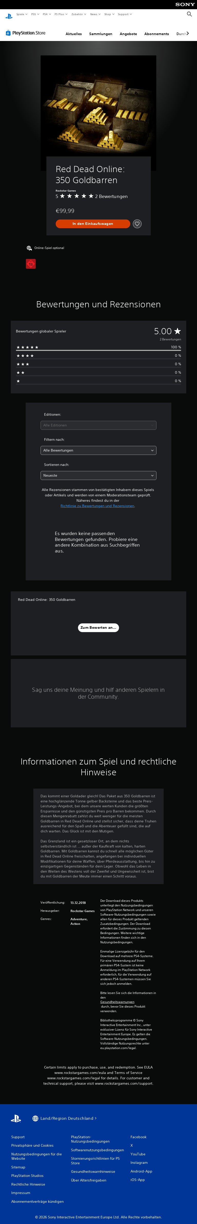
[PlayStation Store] (26, 28)
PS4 (45, 14)
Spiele (20, 14)
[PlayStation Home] (9, 14)
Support (123, 14)
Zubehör (77, 14)
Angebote (128, 29)
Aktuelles (74, 29)
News (93, 14)
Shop (107, 14)
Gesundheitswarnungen (117, 997)
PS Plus (59, 14)
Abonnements (156, 29)
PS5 (33, 14)
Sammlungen (100, 29)
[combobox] (98, 420)
